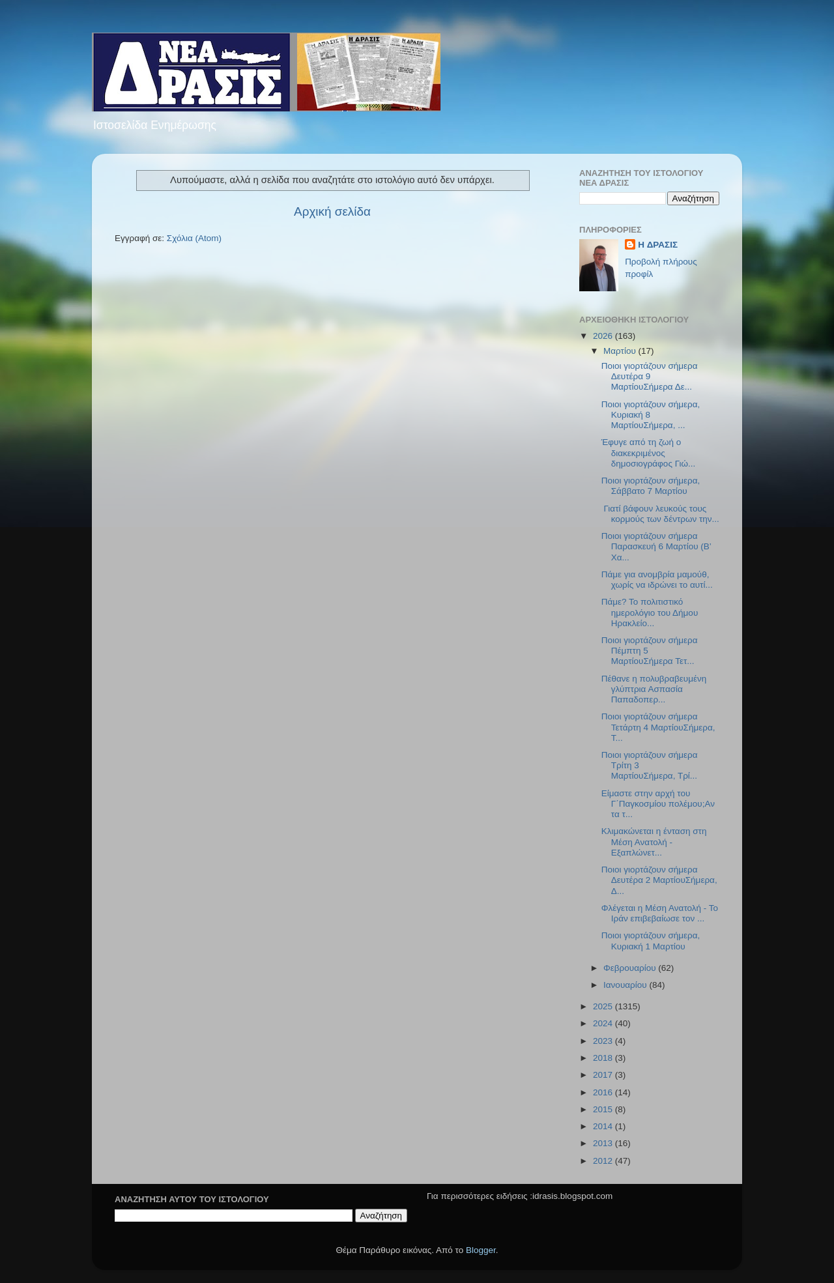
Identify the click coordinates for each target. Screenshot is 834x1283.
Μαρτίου (621, 351)
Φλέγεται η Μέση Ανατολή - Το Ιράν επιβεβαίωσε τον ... (659, 913)
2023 (604, 1041)
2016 (604, 1092)
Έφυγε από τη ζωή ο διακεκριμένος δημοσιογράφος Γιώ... (648, 452)
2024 (604, 1023)
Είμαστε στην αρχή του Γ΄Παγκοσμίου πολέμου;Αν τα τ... (658, 803)
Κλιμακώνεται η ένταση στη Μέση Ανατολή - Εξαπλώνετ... (654, 841)
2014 (604, 1126)
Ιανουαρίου (626, 985)
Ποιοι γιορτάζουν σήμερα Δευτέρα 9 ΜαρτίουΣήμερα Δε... (649, 376)
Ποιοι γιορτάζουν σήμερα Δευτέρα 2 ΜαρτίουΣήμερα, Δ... (659, 880)
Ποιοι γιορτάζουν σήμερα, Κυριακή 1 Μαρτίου (650, 940)
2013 (604, 1143)
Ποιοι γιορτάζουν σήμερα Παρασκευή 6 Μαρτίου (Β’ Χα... (656, 546)
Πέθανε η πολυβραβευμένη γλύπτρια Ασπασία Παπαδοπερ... (654, 689)
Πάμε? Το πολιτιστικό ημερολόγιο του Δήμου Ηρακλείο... (649, 612)
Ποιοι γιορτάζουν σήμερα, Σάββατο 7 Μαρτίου (650, 486)
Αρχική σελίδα (332, 211)
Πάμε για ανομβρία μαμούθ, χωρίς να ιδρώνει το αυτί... (657, 579)
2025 (604, 1006)
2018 (604, 1058)
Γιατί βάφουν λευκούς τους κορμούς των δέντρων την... (660, 514)
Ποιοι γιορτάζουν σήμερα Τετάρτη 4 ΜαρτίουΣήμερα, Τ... (658, 727)
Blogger (481, 1250)
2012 (604, 1161)
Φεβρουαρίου (630, 968)
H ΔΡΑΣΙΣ (658, 245)
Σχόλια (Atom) (194, 238)
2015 (604, 1109)
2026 (604, 336)
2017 (604, 1075)
